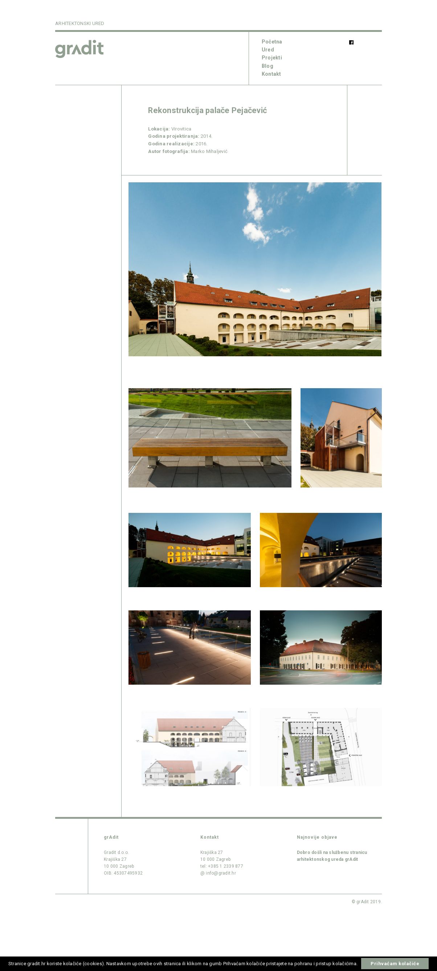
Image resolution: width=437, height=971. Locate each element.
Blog (267, 66)
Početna (272, 42)
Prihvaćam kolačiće (395, 963)
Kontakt (271, 74)
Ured (268, 50)
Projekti (272, 58)
